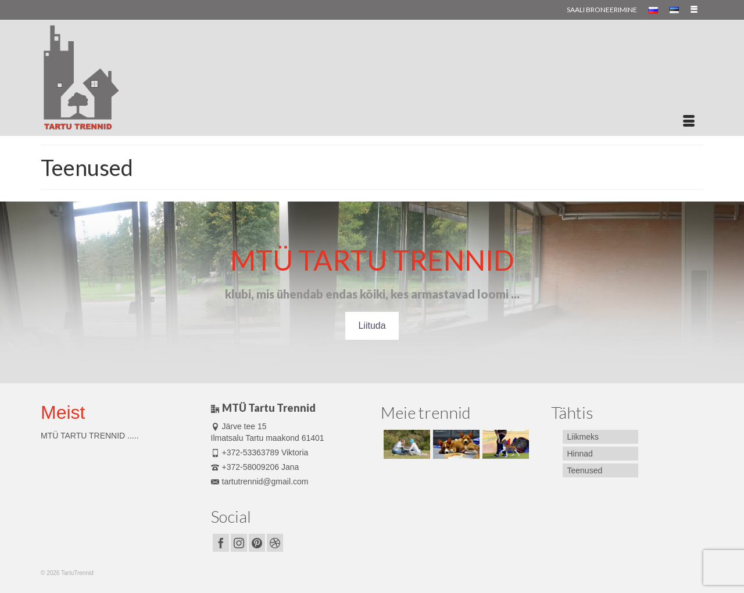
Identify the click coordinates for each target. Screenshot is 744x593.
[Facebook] (221, 543)
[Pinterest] (257, 543)
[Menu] (688, 121)
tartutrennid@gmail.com (260, 481)
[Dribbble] (275, 543)
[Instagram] (239, 543)
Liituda (371, 325)
